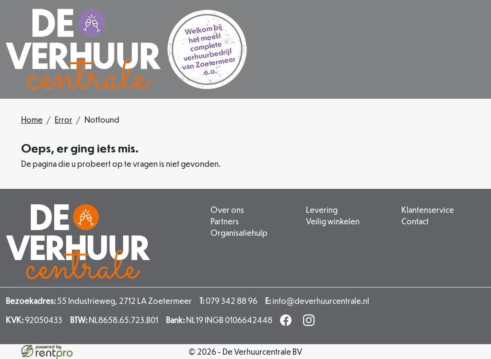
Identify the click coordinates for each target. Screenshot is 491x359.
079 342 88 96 (228, 301)
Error (63, 120)
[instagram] (310, 323)
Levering (322, 210)
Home (32, 120)
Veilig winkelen (333, 221)
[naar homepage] (126, 49)
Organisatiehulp (239, 233)
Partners (224, 221)
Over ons (227, 210)
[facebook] (287, 323)
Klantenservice (427, 210)
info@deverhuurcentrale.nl (317, 301)
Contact (415, 221)
